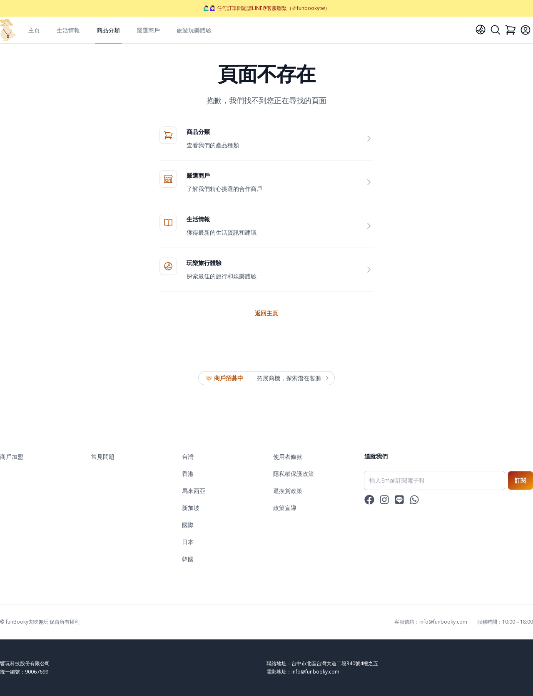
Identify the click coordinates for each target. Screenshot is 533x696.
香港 (188, 474)
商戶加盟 (11, 457)
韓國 (188, 559)
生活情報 (68, 30)
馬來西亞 (193, 491)
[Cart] (510, 29)
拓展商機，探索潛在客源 (292, 378)
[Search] (495, 29)
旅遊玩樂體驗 (194, 30)
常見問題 (103, 457)
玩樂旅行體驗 (204, 263)
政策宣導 (284, 508)
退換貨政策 (287, 491)
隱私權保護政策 (293, 474)
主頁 (34, 30)
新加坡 (190, 508)
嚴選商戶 (148, 30)
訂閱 (520, 480)
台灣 (188, 457)
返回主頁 (266, 313)
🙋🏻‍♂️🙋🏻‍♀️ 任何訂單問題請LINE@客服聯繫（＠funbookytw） (266, 8)
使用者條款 (287, 457)
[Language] (480, 29)
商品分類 (108, 30)
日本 (188, 542)
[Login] (525, 29)
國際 (188, 525)
